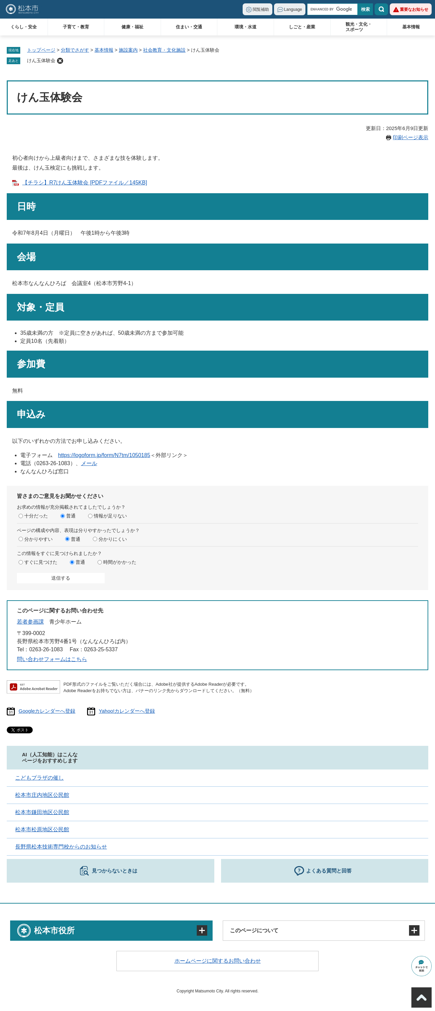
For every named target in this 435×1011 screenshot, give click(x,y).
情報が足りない (110, 516)
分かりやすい (38, 539)
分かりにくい (113, 539)
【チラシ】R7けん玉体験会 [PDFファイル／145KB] (84, 182)
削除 (60, 61)
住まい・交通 (189, 26)
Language (293, 9)
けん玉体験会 (41, 60)
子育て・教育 (76, 26)
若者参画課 (30, 622)
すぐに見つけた (40, 562)
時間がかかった (119, 562)
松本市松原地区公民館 (42, 829)
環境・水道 (245, 26)
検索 (381, 9)
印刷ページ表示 (410, 137)
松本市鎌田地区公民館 (42, 812)
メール (89, 463)
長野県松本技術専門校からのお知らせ (61, 847)
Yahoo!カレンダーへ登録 (127, 711)
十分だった (36, 516)
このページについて (254, 930)
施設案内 (128, 50)
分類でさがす (75, 50)
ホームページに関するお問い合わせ (217, 961)
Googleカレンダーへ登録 (47, 711)
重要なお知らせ (414, 9)
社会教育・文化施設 (164, 50)
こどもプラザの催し (39, 778)
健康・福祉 (132, 26)
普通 (71, 516)
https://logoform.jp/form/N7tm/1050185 (104, 455)
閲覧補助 (261, 9)
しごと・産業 (302, 26)
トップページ (41, 50)
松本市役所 (54, 930)
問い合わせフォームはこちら (52, 659)
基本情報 (411, 26)
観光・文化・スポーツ (359, 27)
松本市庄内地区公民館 (42, 795)
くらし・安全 (23, 26)
